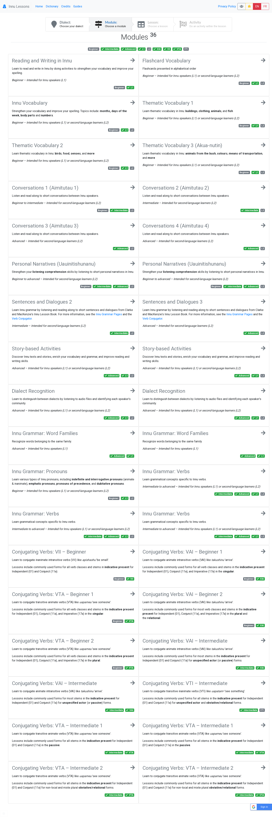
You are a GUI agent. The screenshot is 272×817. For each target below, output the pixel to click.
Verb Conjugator (22, 318)
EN (257, 6)
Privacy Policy (227, 6)
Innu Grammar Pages (109, 314)
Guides (77, 6)
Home (39, 6)
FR (265, 6)
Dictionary (52, 6)
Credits (65, 6)
